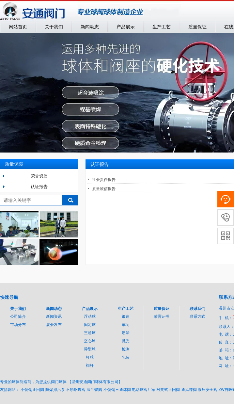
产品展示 (126, 26)
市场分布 (18, 324)
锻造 (126, 316)
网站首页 (18, 26)
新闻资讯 (54, 316)
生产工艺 (161, 26)
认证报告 (39, 186)
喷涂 (126, 333)
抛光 (126, 341)
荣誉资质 (39, 175)
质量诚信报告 (104, 188)
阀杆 (90, 365)
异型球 (90, 349)
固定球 (90, 324)
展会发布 (54, 324)
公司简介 (18, 316)
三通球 (90, 333)
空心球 (90, 341)
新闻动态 (90, 26)
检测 (126, 349)
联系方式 (197, 316)
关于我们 (54, 26)
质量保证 (197, 26)
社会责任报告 (104, 179)
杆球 (90, 357)
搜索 (70, 200)
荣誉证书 (161, 316)
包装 (126, 357)
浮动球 (90, 316)
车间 (126, 324)
